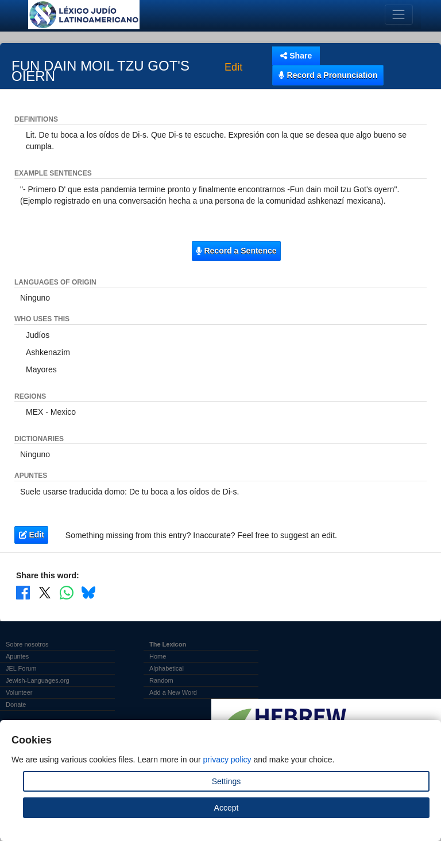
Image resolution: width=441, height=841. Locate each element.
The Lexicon (167, 644)
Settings (226, 781)
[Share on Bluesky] (88, 592)
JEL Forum (21, 668)
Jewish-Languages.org (37, 680)
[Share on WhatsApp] (67, 592)
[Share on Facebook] (23, 592)
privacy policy (227, 759)
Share (296, 55)
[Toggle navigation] (399, 15)
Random (161, 680)
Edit (233, 68)
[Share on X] (45, 592)
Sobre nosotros (27, 644)
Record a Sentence (236, 250)
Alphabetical (166, 668)
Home (157, 656)
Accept (226, 807)
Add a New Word (173, 692)
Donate (16, 704)
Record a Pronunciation (327, 75)
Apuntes (17, 656)
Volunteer (19, 692)
